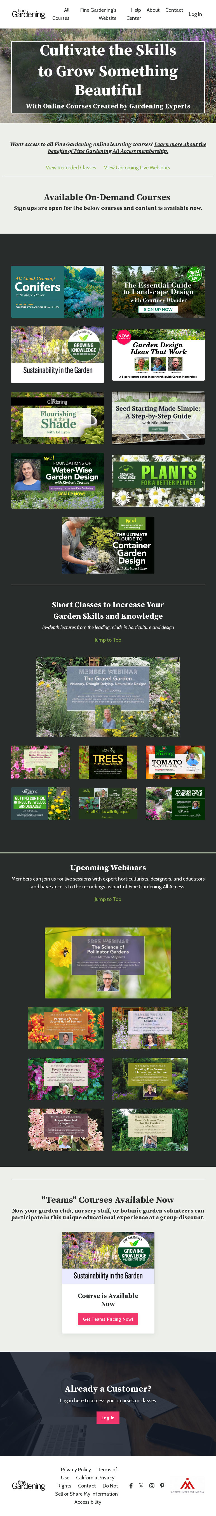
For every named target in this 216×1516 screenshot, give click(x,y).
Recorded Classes (77, 168)
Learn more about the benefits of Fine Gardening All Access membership (126, 148)
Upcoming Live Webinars (143, 168)
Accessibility (87, 1502)
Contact (174, 10)
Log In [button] (108, 1418)
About (153, 10)
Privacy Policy (76, 1470)
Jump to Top (108, 640)
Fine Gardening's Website (98, 14)
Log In (195, 14)
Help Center (133, 14)
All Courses (60, 14)
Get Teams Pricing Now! (108, 1319)
